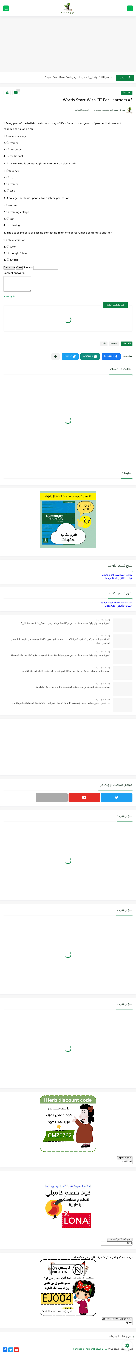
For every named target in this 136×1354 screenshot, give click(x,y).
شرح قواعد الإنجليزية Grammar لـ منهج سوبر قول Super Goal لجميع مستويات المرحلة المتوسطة (60, 655)
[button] (111, 356)
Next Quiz (9, 297)
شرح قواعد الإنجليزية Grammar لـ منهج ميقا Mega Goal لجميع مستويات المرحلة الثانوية (65, 623)
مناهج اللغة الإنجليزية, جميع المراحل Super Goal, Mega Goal (78, 77)
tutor (11, 247)
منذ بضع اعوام (102, 619)
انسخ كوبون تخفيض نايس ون (117, 1319)
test (10, 219)
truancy (12, 171)
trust (11, 178)
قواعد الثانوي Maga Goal (118, 578)
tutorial (13, 260)
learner (126, 92)
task (11, 191)
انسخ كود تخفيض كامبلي (119, 1239)
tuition (12, 206)
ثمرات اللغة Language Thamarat (90, 1349)
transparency (16, 136)
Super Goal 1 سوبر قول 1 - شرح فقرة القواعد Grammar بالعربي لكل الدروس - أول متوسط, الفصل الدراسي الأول (60, 641)
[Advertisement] (68, 45)
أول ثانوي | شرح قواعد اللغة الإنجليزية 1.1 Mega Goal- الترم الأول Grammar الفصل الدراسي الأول (61, 703)
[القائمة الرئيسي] (130, 8)
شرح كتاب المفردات (120, 1336)
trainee (12, 184)
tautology (14, 150)
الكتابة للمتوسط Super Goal (116, 603)
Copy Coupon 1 (125, 1158)
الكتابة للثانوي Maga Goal (118, 606)
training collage (18, 212)
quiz (104, 344)
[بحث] (6, 8)
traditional (15, 156)
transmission (15, 240)
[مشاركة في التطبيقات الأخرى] (55, 356)
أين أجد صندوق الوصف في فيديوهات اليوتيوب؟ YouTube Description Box (73, 687)
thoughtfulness (18, 253)
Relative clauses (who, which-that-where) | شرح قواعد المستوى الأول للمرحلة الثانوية (66, 671)
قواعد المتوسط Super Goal (116, 575)
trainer (12, 143)
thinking (13, 225)
